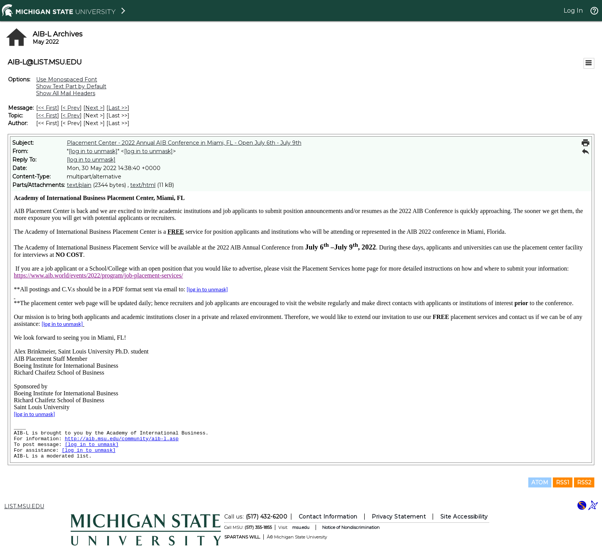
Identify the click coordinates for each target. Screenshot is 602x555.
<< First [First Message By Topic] (47, 115)
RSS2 (584, 482)
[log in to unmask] (93, 151)
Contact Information (328, 516)
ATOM (539, 482)
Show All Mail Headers (65, 93)
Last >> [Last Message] (117, 107)
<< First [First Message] (47, 107)
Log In (573, 10)
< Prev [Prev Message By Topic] (71, 115)
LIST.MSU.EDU (24, 506)
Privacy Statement (399, 516)
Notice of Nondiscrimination (351, 527)
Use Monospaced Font (66, 79)
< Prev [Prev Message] (71, 107)
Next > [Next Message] (94, 107)
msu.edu (300, 527)
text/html (142, 185)
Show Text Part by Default (71, 86)
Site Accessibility (464, 516)
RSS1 (562, 482)
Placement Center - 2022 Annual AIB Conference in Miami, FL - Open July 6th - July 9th (184, 142)
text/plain (79, 185)
